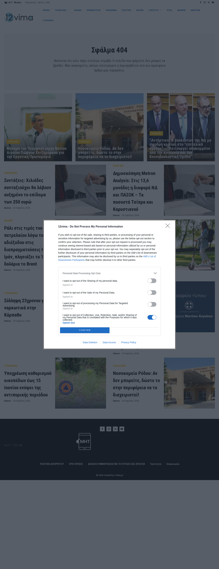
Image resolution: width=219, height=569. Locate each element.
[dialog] (109, 284)
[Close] (168, 227)
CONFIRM (84, 330)
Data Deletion (90, 342)
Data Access (109, 342)
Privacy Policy (128, 342)
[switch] (151, 280)
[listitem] (109, 273)
